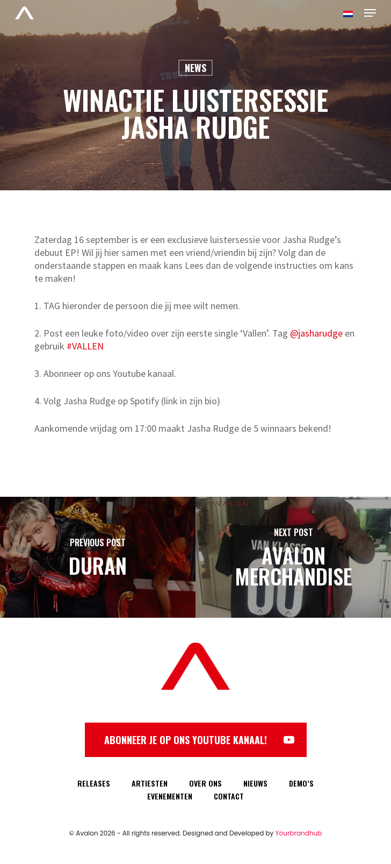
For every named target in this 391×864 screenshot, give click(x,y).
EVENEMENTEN (169, 796)
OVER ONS (205, 783)
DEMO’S (301, 783)
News (195, 68)
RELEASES (93, 783)
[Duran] (98, 557)
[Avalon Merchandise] (293, 557)
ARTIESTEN (150, 783)
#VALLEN (85, 346)
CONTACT (229, 796)
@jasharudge (316, 333)
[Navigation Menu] (370, 13)
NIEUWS (255, 783)
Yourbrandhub (299, 833)
